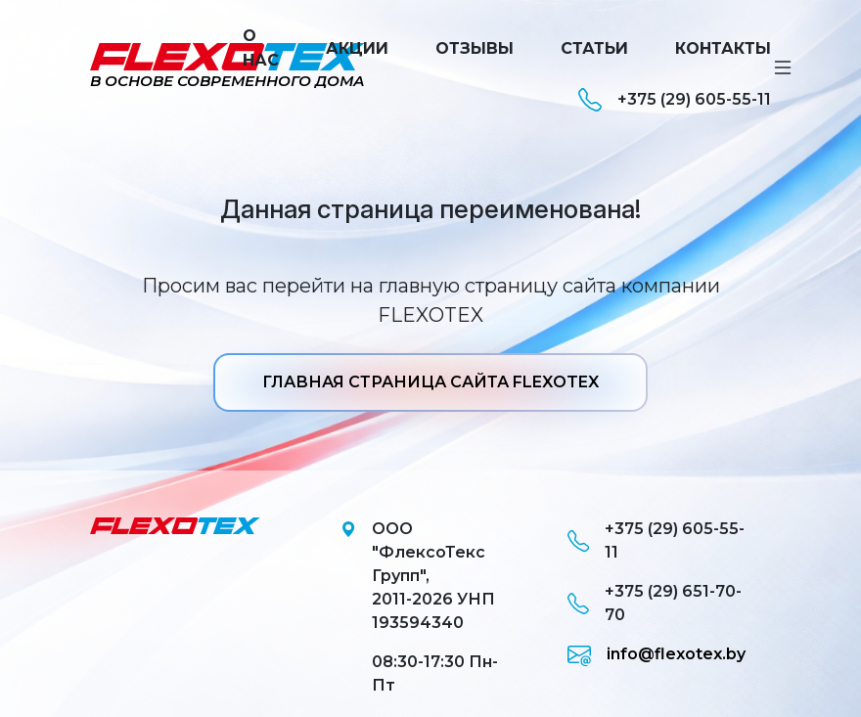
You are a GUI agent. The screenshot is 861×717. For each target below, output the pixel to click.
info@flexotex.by (656, 654)
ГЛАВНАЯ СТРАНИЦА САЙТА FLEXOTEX (430, 382)
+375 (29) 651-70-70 (654, 603)
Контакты (723, 48)
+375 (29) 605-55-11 (674, 100)
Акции (357, 48)
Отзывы (474, 48)
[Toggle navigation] (782, 67)
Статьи (594, 48)
